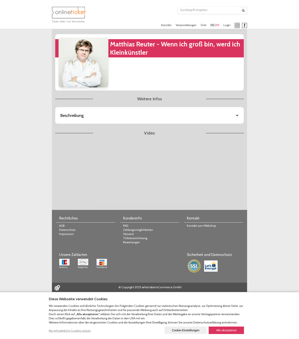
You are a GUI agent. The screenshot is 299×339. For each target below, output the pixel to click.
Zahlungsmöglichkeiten (138, 230)
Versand (128, 234)
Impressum (66, 234)
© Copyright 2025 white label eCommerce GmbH (150, 287)
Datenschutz (67, 230)
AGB (62, 226)
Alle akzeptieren (226, 330)
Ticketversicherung (135, 238)
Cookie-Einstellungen (185, 330)
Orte (203, 25)
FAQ (125, 226)
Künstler (166, 25)
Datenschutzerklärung (207, 322)
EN (217, 25)
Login (226, 25)
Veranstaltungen (186, 25)
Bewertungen (131, 242)
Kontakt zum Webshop (201, 226)
